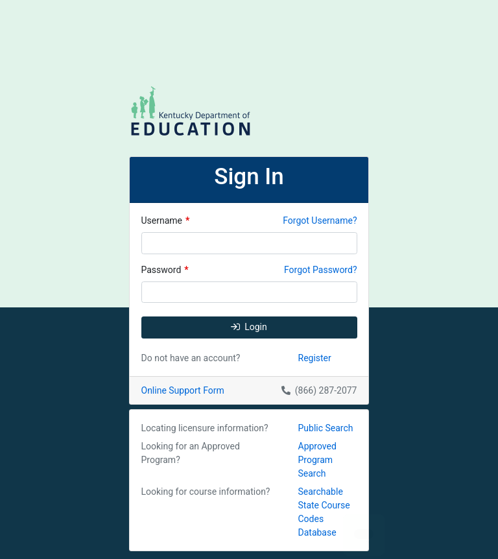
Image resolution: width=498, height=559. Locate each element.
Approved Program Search (317, 460)
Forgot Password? (320, 270)
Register (314, 358)
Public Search (325, 428)
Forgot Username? (320, 220)
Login (249, 327)
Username (165, 220)
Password (165, 270)
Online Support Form (182, 390)
